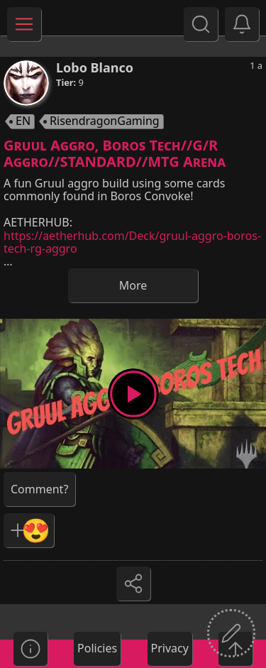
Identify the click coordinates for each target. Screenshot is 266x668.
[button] (242, 24)
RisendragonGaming (105, 121)
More (133, 285)
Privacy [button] (170, 648)
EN (23, 121)
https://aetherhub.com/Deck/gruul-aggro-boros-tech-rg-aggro (132, 242)
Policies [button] (97, 648)
